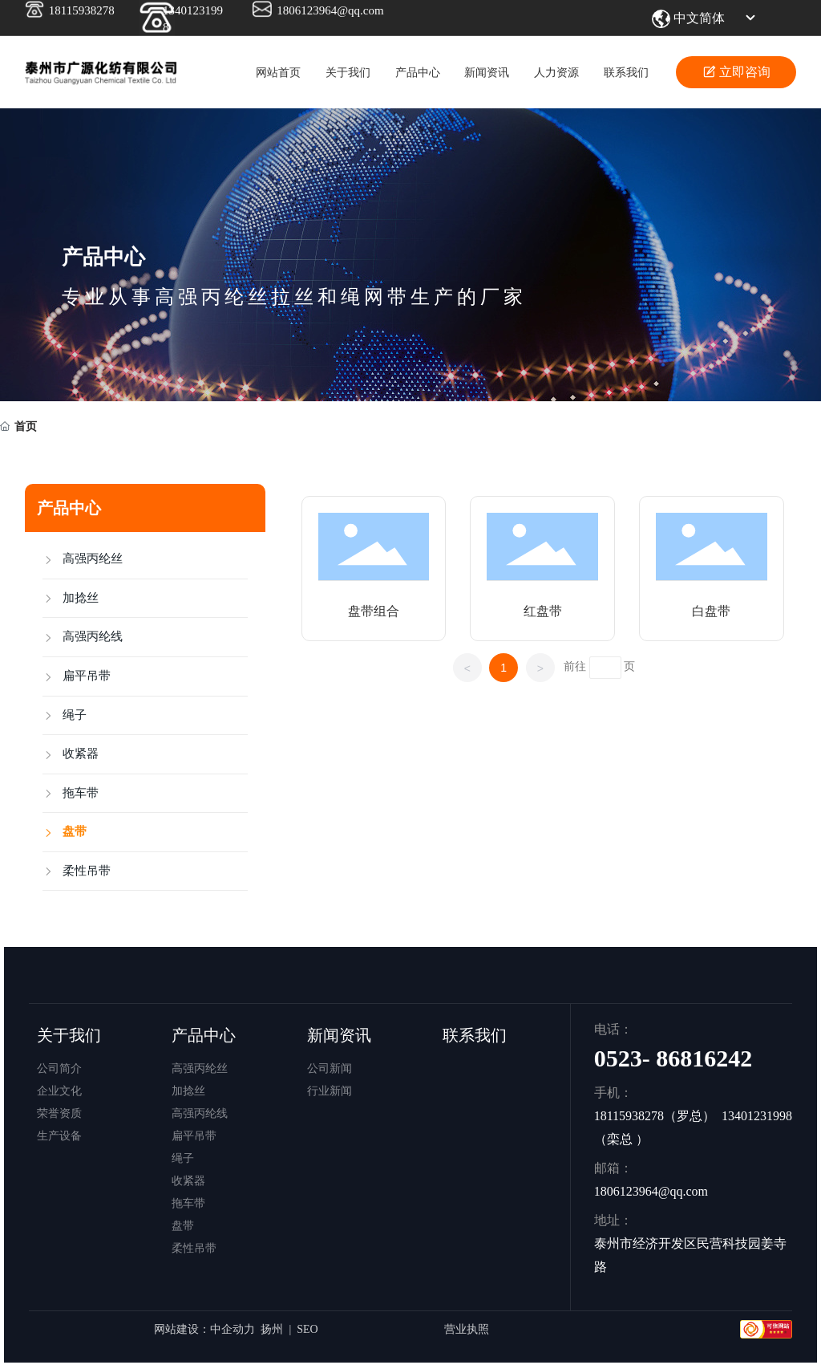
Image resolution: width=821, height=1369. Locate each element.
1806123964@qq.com (330, 10)
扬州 (272, 1329)
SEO (307, 1329)
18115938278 (82, 10)
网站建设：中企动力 (204, 1329)
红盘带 (543, 611)
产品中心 (103, 257)
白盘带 (711, 611)
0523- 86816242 (673, 1058)
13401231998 (757, 1116)
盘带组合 (373, 611)
